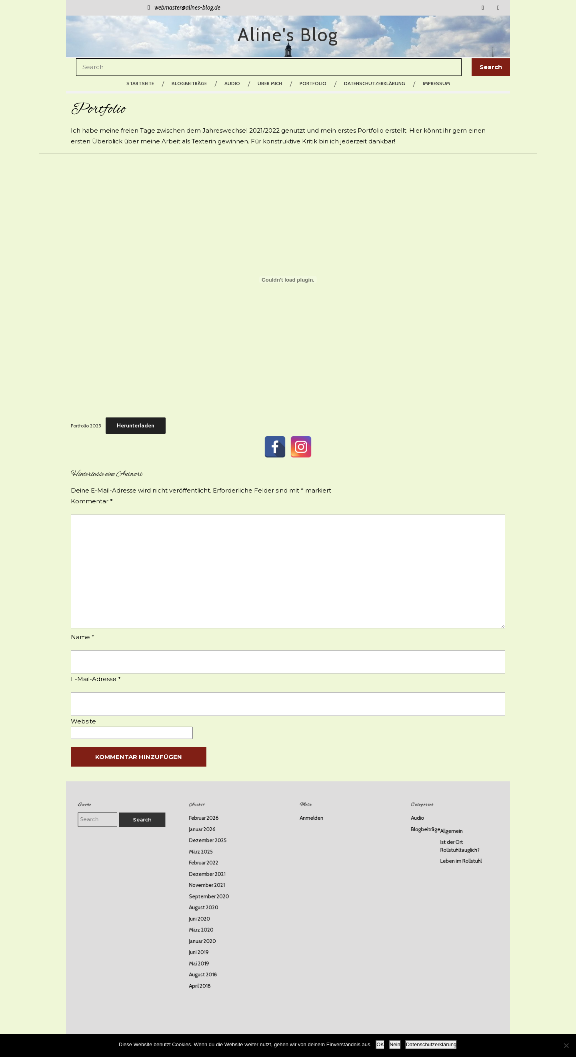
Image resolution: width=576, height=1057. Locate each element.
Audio (232, 83)
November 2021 (214, 889)
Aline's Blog (288, 35)
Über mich (270, 83)
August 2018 (212, 953)
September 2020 (216, 897)
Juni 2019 (209, 937)
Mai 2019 (209, 945)
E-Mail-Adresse (96, 679)
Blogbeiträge (189, 83)
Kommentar (92, 501)
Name (82, 637)
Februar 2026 (212, 842)
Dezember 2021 (215, 881)
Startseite (140, 83)
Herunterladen (135, 425)
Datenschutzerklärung (374, 83)
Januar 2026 (211, 850)
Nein (395, 1044)
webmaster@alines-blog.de (182, 7)
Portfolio (313, 83)
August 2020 (212, 905)
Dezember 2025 (215, 858)
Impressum (436, 83)
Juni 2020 (209, 913)
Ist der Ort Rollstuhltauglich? (458, 862)
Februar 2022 (212, 873)
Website (83, 721)
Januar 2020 (211, 929)
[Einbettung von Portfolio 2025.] (288, 279)
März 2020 (210, 921)
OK (380, 1044)
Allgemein (452, 851)
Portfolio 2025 (86, 426)
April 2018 (209, 961)
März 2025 (210, 866)
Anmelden (320, 842)
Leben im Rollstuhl (459, 872)
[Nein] (566, 1045)
